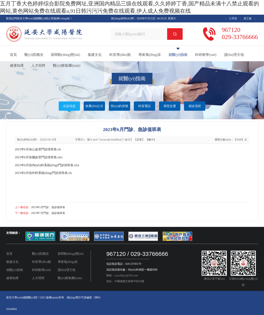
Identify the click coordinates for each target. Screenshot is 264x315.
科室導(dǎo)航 (120, 55)
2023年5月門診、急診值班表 (48, 207)
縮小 (151, 139)
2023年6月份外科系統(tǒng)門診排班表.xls (43, 173)
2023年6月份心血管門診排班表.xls (38, 149)
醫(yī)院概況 (33, 55)
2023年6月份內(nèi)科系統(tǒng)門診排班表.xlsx (47, 165)
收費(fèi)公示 (94, 106)
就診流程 (194, 106)
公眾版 (233, 18)
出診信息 (69, 106)
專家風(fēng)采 (149, 55)
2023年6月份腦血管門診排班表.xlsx (39, 157)
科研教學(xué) (205, 55)
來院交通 (169, 106)
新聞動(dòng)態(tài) (65, 55)
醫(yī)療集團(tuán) (66, 65)
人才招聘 (38, 65)
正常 (139, 139)
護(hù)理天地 (234, 55)
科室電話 (144, 106)
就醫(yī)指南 (178, 55)
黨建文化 (95, 55)
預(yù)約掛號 (119, 106)
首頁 (13, 55)
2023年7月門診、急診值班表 (48, 213)
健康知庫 (17, 65)
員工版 (247, 18)
